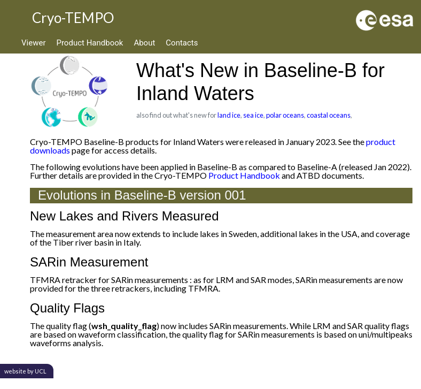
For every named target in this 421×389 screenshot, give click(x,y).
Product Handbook (89, 43)
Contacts (182, 43)
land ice (228, 115)
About (144, 43)
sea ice (253, 115)
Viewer (33, 43)
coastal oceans (328, 115)
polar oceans (285, 115)
